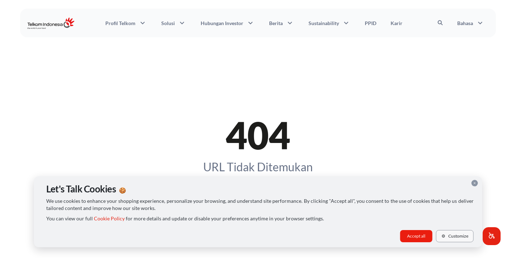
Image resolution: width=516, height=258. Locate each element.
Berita (281, 23)
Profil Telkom (126, 23)
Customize (454, 236)
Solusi (173, 23)
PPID (370, 23)
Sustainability (329, 23)
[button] (492, 236)
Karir (396, 23)
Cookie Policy (109, 218)
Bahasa (470, 23)
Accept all (416, 236)
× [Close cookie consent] (474, 183)
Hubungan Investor (228, 23)
